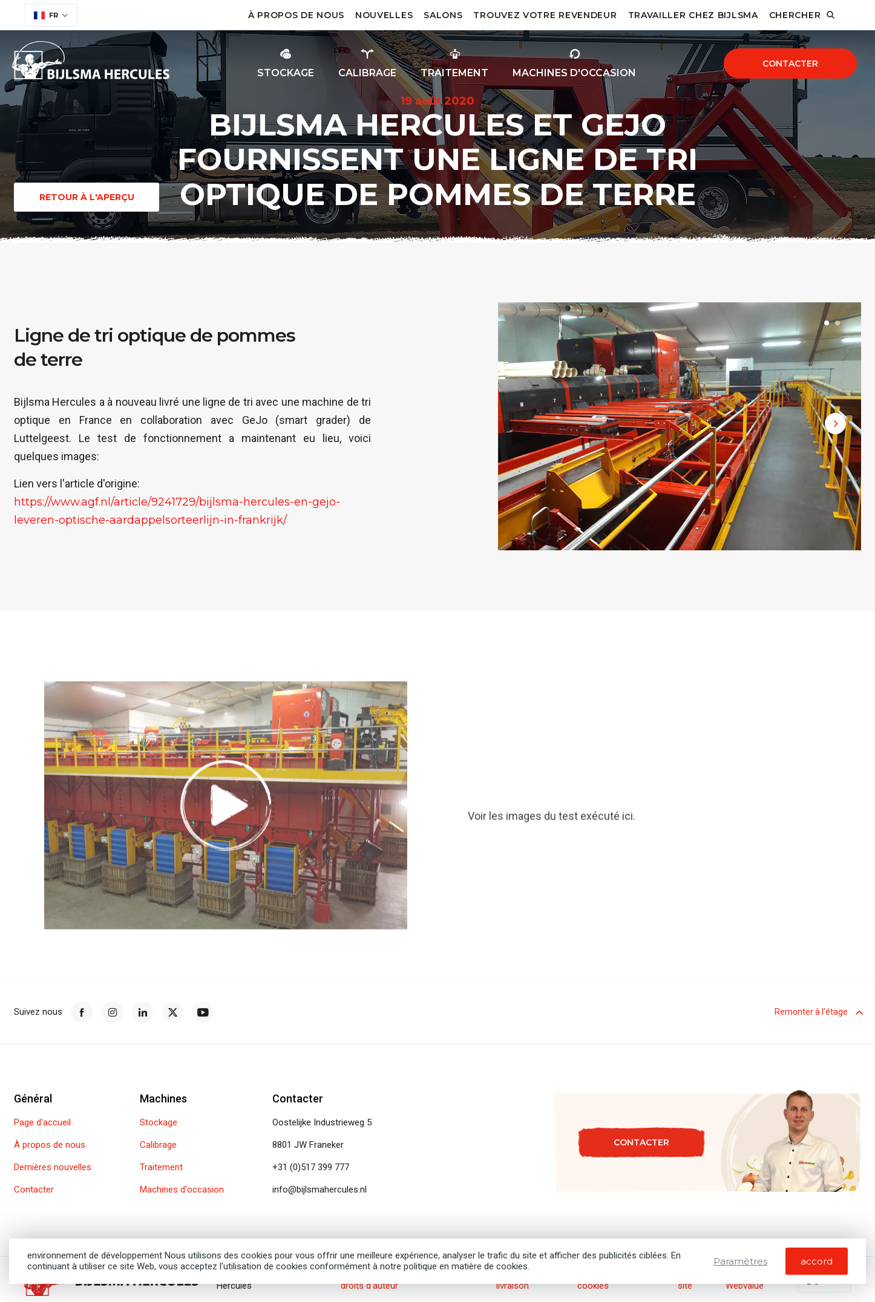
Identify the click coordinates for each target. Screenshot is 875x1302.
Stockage (158, 1123)
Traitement (161, 1167)
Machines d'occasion (182, 1190)
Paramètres (740, 1261)
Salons (443, 15)
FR (46, 15)
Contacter (790, 63)
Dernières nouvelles (52, 1167)
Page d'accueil (42, 1123)
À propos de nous (296, 15)
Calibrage (158, 1145)
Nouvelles (384, 15)
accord (817, 1261)
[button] (826, 324)
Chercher (795, 15)
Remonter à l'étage (818, 1012)
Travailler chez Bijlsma (693, 15)
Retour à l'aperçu (86, 197)
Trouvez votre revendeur (545, 15)
